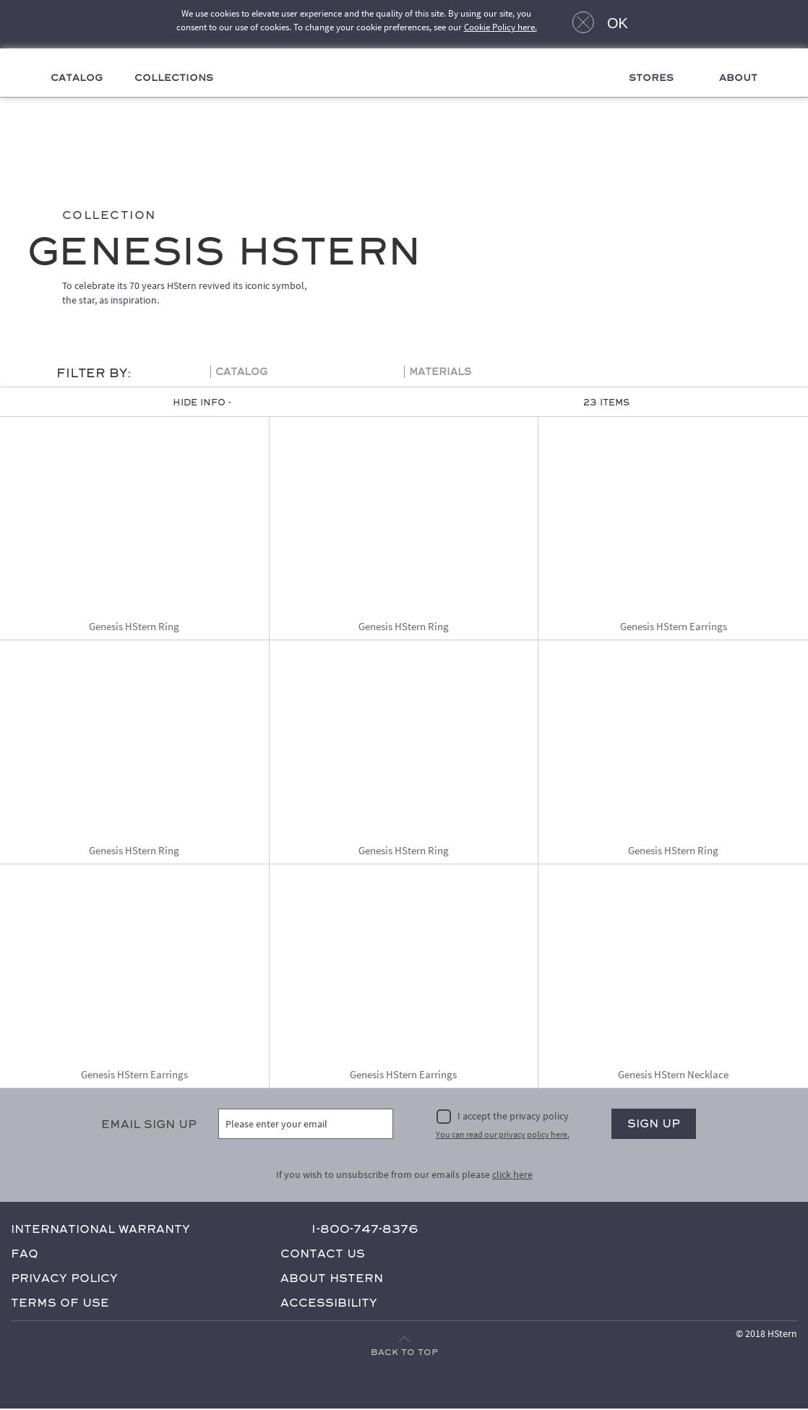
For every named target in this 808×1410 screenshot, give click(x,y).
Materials (440, 372)
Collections (174, 79)
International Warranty (100, 1230)
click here (512, 1175)
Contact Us (322, 1254)
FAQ (24, 1254)
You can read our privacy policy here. (503, 1135)
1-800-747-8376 (364, 1230)
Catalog (77, 79)
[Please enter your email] (305, 1124)
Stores (651, 79)
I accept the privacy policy (513, 1116)
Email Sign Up (149, 1124)
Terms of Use (60, 1303)
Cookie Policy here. (500, 27)
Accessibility (328, 1303)
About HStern (331, 1279)
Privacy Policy (64, 1279)
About (737, 79)
